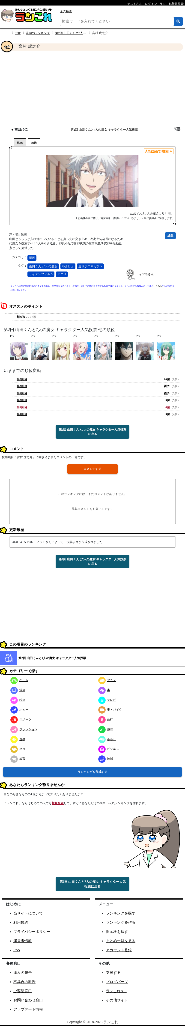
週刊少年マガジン (90, 266)
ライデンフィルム (41, 274)
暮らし (107, 739)
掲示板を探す (117, 932)
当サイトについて (28, 913)
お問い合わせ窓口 (28, 1000)
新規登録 (58, 803)
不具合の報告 (24, 982)
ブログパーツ (117, 982)
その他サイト (117, 1000)
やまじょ (68, 266)
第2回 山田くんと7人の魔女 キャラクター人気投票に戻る (92, 432)
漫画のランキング (38, 33)
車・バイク (110, 709)
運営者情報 (22, 941)
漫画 (32, 258)
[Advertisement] (92, 89)
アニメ (61, 274)
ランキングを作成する (92, 772)
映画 (17, 700)
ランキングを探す (120, 913)
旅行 (105, 719)
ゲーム (19, 680)
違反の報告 (22, 973)
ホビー (19, 709)
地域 (105, 758)
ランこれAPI (116, 991)
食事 (17, 739)
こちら (159, 286)
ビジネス (108, 749)
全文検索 (66, 11)
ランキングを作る (120, 922)
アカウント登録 (119, 950)
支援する (113, 973)
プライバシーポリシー (31, 932)
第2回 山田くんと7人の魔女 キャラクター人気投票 (104, 129)
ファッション (23, 729)
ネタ (17, 749)
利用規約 (20, 922)
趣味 (105, 729)
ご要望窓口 (22, 991)
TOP (18, 33)
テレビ (107, 700)
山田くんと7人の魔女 (43, 266)
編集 (170, 235)
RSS (16, 950)
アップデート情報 (28, 1009)
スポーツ (20, 719)
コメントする (92, 469)
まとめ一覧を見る (120, 941)
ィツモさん (146, 274)
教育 (17, 758)
